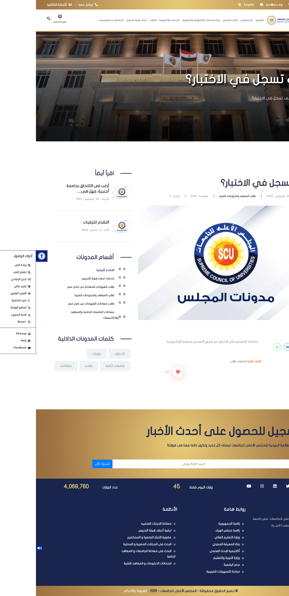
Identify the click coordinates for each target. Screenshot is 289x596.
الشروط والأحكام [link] (99, 591)
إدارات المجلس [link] (194, 20)
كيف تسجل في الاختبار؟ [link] (236, 98)
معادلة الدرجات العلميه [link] (120, 523)
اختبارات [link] (83, 353)
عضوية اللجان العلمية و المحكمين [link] (113, 537)
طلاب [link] (197, 361)
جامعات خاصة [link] (79, 366)
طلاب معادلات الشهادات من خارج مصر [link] (55, 303)
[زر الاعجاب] (142, 372)
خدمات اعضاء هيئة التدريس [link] (61, 278)
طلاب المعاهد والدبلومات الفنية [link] (201, 196)
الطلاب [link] (117, 20)
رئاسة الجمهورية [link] (193, 523)
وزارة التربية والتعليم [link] (190, 558)
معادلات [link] (30, 366)
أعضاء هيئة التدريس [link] (100, 20)
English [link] (210, 4)
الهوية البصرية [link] (23, 18)
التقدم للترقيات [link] (60, 222)
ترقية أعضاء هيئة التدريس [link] (118, 530)
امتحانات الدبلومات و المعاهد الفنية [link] (111, 563)
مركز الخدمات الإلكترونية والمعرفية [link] (165, 20)
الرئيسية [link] (224, 20)
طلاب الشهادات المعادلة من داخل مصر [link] (54, 287)
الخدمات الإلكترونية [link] (133, 20)
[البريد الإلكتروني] (125, 463)
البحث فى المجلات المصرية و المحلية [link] (111, 544)
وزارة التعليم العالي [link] (191, 537)
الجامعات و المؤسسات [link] (75, 20)
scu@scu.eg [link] (235, 4)
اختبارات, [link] (206, 361)
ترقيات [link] (60, 353)
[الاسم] (221, 463)
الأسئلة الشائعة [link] (24, 4)
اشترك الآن (66, 464)
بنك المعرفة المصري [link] (190, 544)
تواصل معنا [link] (53, 4)
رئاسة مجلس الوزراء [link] (191, 530)
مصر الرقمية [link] (196, 564)
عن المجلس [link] (211, 20)
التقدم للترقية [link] (69, 270)
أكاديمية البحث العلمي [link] (189, 551)
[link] (5, 256)
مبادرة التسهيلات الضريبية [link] (187, 571)
